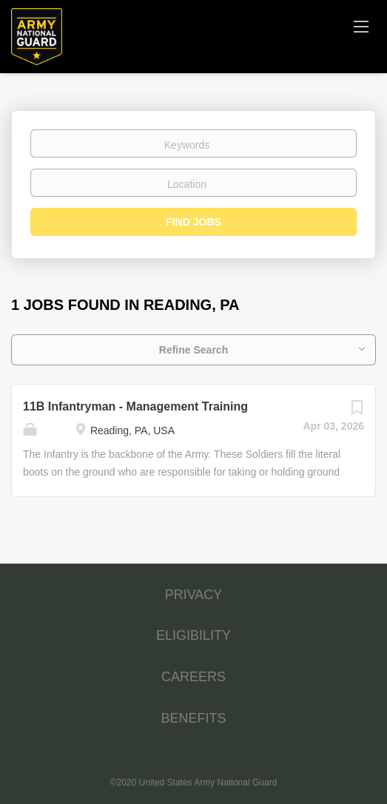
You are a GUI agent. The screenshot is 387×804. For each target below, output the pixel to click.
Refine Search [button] (193, 350)
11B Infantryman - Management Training (135, 406)
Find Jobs (193, 222)
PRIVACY (194, 594)
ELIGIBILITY (193, 635)
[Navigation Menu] (361, 26)
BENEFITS (193, 718)
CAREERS (193, 676)
